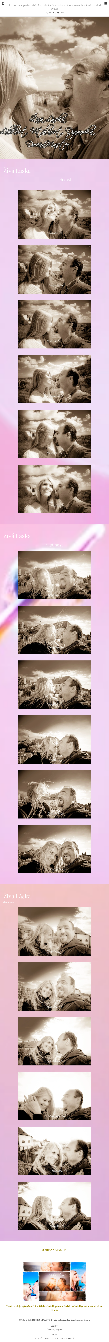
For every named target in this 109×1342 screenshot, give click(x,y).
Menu (105, 3)
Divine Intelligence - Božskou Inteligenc (62, 1306)
